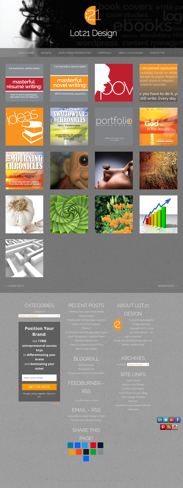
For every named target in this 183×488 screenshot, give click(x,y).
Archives (121, 364)
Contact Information (133, 388)
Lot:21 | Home (26, 53)
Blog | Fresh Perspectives (75, 53)
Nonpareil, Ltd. (86, 368)
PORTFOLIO (104, 53)
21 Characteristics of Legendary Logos (86, 332)
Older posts (15, 286)
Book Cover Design (86, 348)
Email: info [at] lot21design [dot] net (133, 340)
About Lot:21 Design (130, 53)
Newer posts (167, 286)
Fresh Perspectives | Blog (133, 392)
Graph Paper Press (116, 480)
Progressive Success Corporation (86, 373)
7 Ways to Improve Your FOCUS (86, 344)
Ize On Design (86, 364)
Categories (39, 311)
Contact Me (157, 53)
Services (46, 53)
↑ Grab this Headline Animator (86, 400)
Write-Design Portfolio (133, 397)
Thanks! (86, 328)
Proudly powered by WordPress (73, 480)
